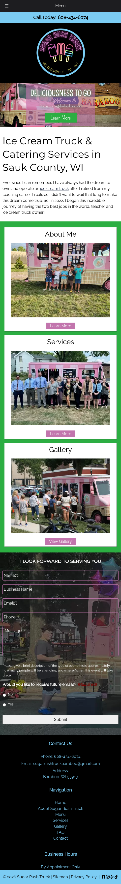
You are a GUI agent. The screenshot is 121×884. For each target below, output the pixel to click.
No (10, 695)
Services (60, 820)
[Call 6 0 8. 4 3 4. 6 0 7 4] (73, 17)
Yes (11, 704)
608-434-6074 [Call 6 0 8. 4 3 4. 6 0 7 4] (67, 756)
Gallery (60, 826)
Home (60, 802)
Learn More (61, 117)
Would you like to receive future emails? (49, 684)
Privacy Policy (84, 877)
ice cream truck (54, 188)
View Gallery (60, 541)
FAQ (60, 832)
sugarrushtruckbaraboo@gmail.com (66, 763)
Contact (60, 838)
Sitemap (60, 877)
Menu (60, 814)
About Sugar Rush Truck (60, 808)
